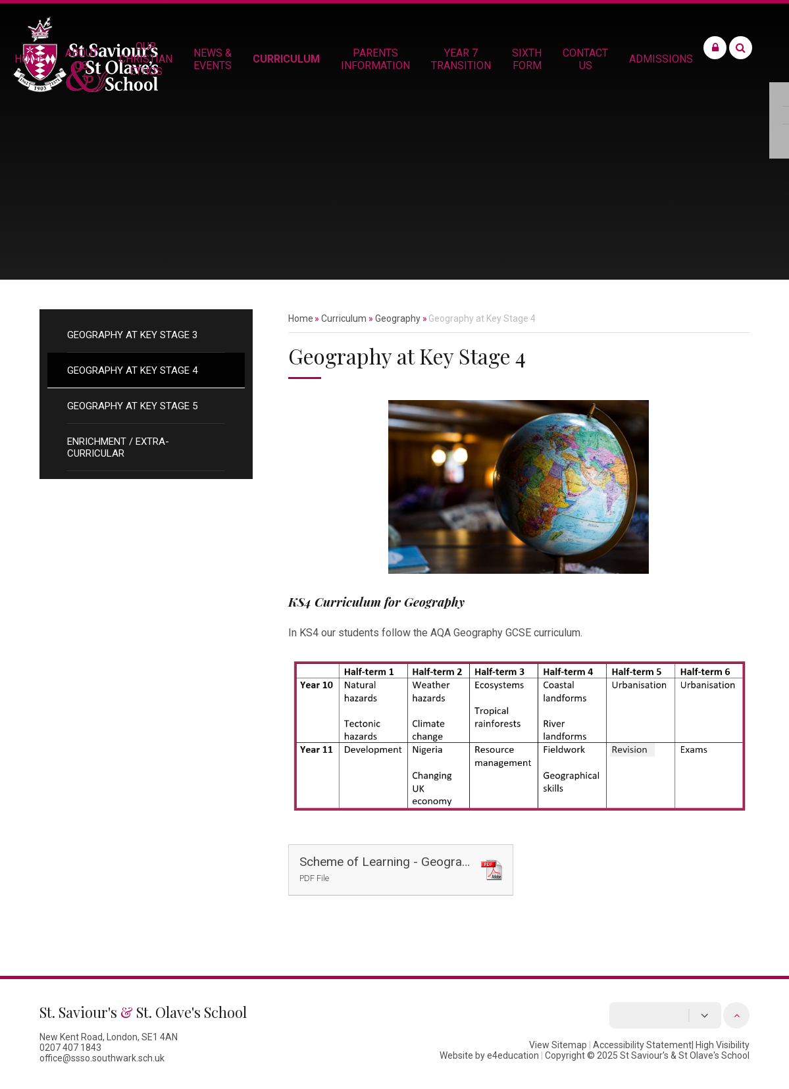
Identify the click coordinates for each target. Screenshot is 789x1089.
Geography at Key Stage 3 (132, 335)
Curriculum (344, 318)
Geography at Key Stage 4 (132, 370)
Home (300, 318)
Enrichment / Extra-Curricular (118, 447)
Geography (397, 318)
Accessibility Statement (642, 1045)
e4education (513, 1055)
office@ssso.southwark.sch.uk (102, 1058)
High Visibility (723, 1045)
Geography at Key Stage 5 (132, 406)
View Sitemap (558, 1045)
